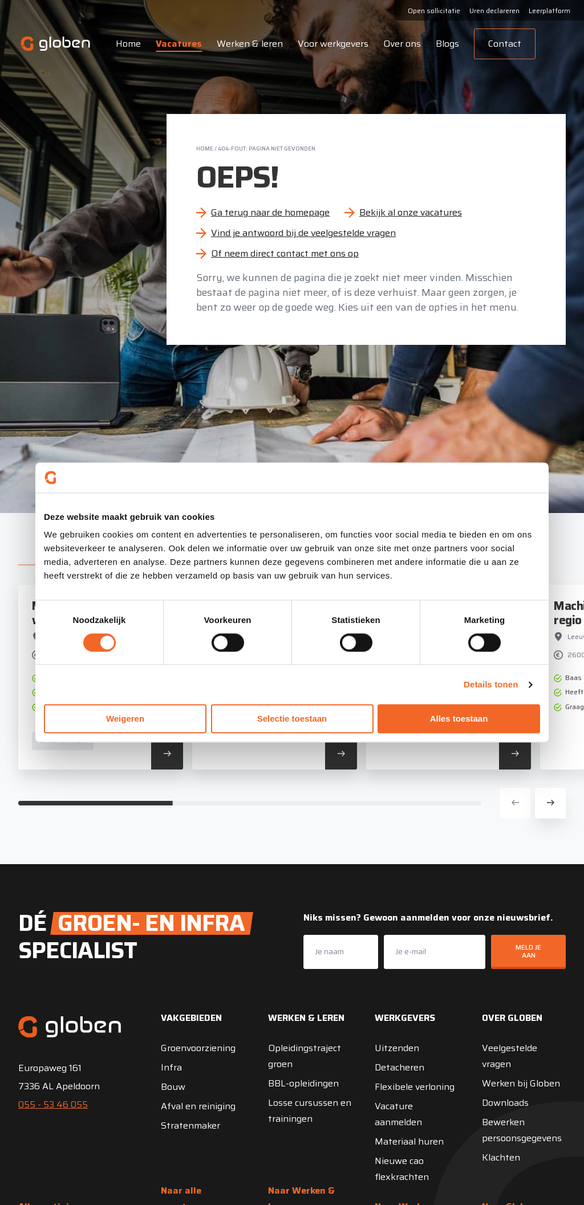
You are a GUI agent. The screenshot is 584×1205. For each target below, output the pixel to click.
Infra (171, 1067)
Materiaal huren (409, 1141)
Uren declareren (494, 10)
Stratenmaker (190, 1125)
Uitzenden (397, 1048)
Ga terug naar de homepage (270, 212)
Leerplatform (549, 10)
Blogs (447, 43)
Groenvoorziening (198, 1048)
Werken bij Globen (521, 1083)
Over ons (401, 43)
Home (127, 43)
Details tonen (491, 684)
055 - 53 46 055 (53, 1104)
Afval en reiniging (198, 1106)
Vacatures (178, 43)
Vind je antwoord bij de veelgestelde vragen (303, 233)
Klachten (501, 1157)
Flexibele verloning (415, 1087)
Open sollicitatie (434, 10)
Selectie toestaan (292, 719)
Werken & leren (249, 43)
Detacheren (399, 1067)
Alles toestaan (459, 719)
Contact (504, 43)
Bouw (173, 1087)
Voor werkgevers (332, 43)
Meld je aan (528, 951)
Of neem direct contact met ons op (285, 253)
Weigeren (125, 719)
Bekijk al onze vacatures (410, 212)
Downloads (505, 1103)
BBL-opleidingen (303, 1083)
